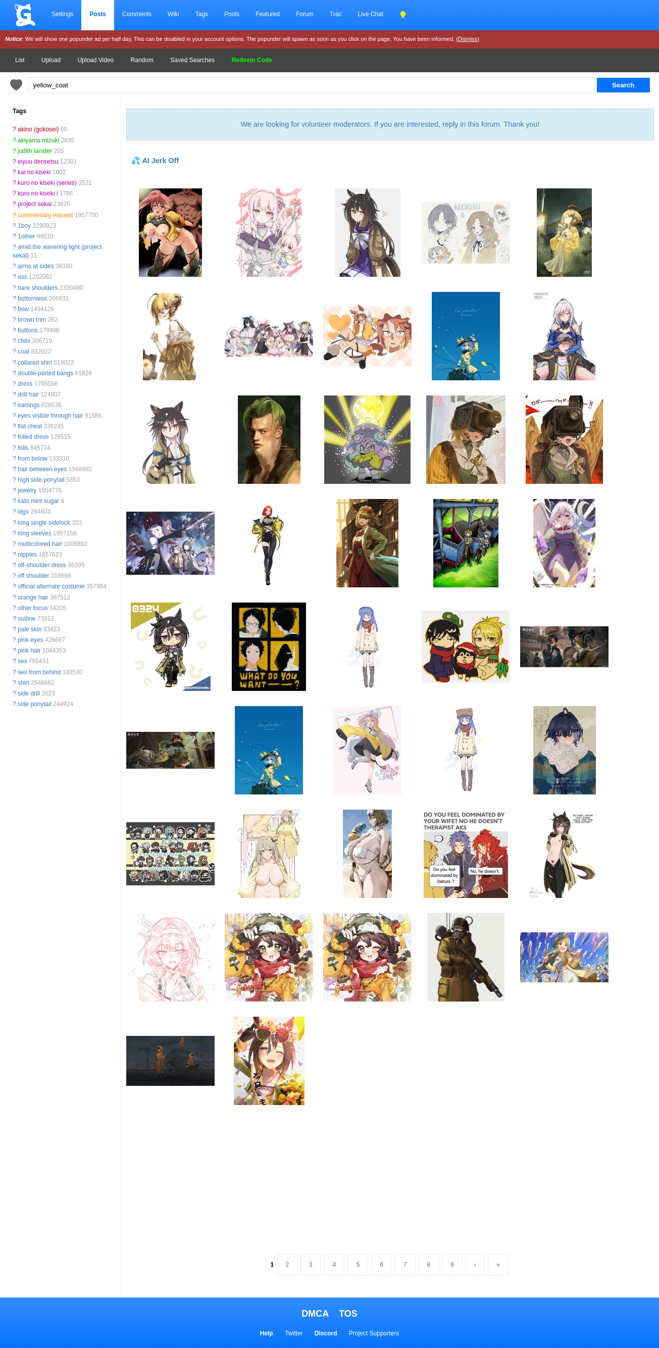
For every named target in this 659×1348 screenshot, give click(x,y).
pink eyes (30, 639)
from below (32, 458)
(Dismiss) (467, 39)
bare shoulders (38, 287)
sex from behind (39, 672)
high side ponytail (41, 479)
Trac (336, 14)
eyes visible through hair (50, 415)
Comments (136, 14)
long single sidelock (44, 522)
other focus (32, 608)
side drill (29, 693)
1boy (24, 225)
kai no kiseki (34, 172)
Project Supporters (374, 1333)
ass (22, 276)
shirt (23, 682)
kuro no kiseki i (38, 193)
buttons (27, 330)
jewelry (27, 490)
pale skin (29, 629)
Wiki (173, 14)
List (20, 60)
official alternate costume (51, 586)
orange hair (33, 597)
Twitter (293, 1333)
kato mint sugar (38, 501)
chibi (24, 340)
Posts (97, 14)
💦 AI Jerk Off (155, 161)
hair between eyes (42, 469)
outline (26, 618)
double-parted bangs (45, 373)
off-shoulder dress (42, 565)
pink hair (29, 650)
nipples (27, 554)
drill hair (28, 394)
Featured (268, 14)
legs (23, 511)
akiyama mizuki (38, 140)
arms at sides (36, 266)
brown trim (32, 319)
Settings (62, 14)
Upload (51, 60)
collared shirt (35, 362)
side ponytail (35, 704)
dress (25, 383)
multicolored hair (40, 543)
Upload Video (95, 60)
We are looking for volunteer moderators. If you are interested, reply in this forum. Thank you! (389, 124)
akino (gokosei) (38, 129)
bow (23, 309)
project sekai (35, 204)
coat (23, 351)
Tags (201, 14)
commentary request (45, 215)
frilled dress (33, 436)
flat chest (30, 426)
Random (142, 60)
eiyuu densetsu (38, 161)
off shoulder (33, 575)
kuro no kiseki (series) (47, 182)
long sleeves (35, 533)
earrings (28, 405)
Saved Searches (192, 60)
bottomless (32, 298)
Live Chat (370, 14)
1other (26, 236)
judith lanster (35, 151)
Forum (305, 14)
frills (23, 448)
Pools (231, 14)
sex (22, 661)
